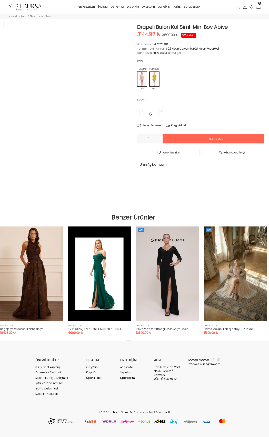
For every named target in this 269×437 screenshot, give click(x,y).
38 (143, 111)
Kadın (24, 16)
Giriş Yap (92, 367)
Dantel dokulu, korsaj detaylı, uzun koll (228, 329)
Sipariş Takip (94, 378)
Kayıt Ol (91, 372)
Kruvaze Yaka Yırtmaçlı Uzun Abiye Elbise (162, 329)
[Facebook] (214, 360)
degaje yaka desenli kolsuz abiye (21, 329)
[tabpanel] (99, 277)
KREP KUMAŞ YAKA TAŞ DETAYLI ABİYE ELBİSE (95, 329)
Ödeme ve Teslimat (48, 372)
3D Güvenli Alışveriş (47, 367)
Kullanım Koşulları (46, 394)
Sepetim (125, 372)
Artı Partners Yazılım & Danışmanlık (150, 412)
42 (162, 111)
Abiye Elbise (44, 16)
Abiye (33, 16)
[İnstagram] (218, 360)
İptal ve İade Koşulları (49, 383)
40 (152, 111)
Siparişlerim (127, 378)
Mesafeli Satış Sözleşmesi (51, 378)
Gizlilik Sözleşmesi (46, 388)
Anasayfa (13, 16)
